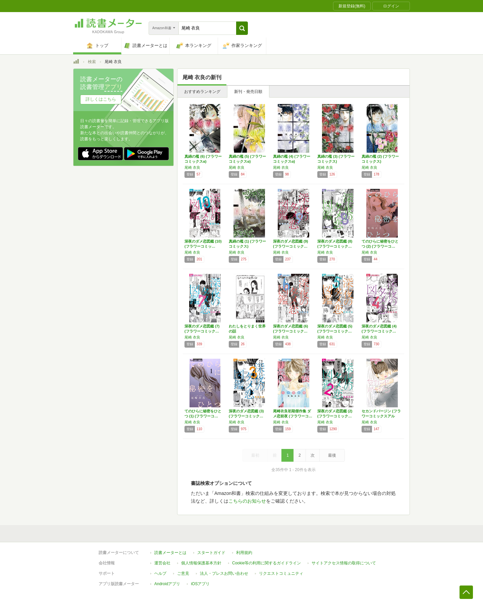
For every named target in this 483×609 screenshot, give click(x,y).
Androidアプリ (167, 584)
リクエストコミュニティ (281, 573)
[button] (242, 28)
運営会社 (162, 563)
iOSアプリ (200, 584)
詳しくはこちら (101, 99)
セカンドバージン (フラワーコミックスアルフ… (381, 416)
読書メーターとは (170, 553)
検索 (92, 61)
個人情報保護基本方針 (201, 563)
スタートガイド (211, 553)
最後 (332, 455)
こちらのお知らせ (247, 501)
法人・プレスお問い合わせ (224, 573)
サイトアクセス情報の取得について (344, 563)
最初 (255, 455)
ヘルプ (160, 573)
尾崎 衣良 (192, 167)
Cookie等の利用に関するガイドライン (266, 563)
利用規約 (244, 553)
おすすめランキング (202, 91)
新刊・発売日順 (248, 91)
